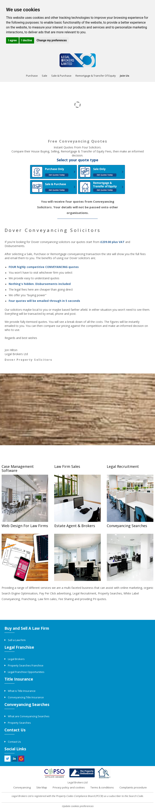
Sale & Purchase (61, 75)
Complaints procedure (133, 787)
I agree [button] (12, 40)
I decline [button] (26, 40)
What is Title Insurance (22, 691)
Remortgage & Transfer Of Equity (95, 75)
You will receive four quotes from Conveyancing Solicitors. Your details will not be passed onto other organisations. (77, 207)
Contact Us (14, 741)
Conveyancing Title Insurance (26, 697)
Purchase (32, 75)
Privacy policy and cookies (69, 787)
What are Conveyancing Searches (28, 716)
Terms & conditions (102, 787)
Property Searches (19, 723)
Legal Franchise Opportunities (26, 672)
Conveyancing (22, 787)
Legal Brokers (16, 659)
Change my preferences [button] (52, 40)
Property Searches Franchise (25, 665)
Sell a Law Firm (17, 640)
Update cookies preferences (77, 806)
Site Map (41, 787)
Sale (44, 75)
